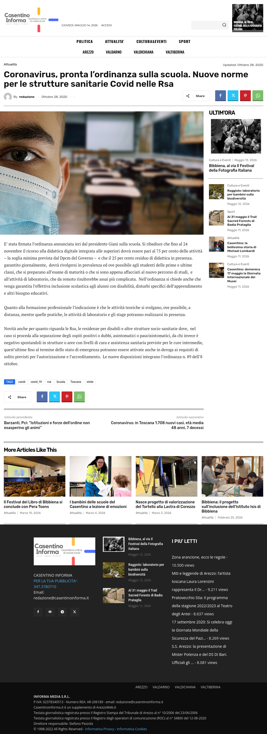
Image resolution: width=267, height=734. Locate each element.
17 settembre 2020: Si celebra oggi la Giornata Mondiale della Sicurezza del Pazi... (202, 630)
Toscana (75, 382)
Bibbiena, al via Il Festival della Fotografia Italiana (248, 25)
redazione (27, 96)
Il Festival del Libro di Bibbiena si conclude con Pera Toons (33, 504)
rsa (49, 382)
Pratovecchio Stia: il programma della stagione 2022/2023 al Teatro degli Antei (202, 605)
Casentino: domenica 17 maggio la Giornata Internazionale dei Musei (244, 275)
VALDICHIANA (185, 687)
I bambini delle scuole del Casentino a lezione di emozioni (98, 504)
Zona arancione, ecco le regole (198, 557)
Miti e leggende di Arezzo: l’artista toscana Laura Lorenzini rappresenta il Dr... (201, 581)
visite (90, 382)
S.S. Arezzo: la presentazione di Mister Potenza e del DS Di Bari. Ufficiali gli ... (199, 654)
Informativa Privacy (99, 729)
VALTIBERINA (211, 687)
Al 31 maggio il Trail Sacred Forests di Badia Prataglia (242, 221)
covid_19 (36, 382)
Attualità (10, 64)
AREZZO (141, 687)
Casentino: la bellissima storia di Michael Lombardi (241, 247)
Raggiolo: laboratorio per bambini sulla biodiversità (243, 194)
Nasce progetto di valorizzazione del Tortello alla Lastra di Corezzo (165, 504)
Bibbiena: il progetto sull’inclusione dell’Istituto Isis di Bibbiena (231, 507)
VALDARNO (161, 687)
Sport (231, 212)
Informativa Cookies (132, 729)
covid (21, 382)
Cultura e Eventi (220, 160)
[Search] (224, 25)
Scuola (61, 382)
